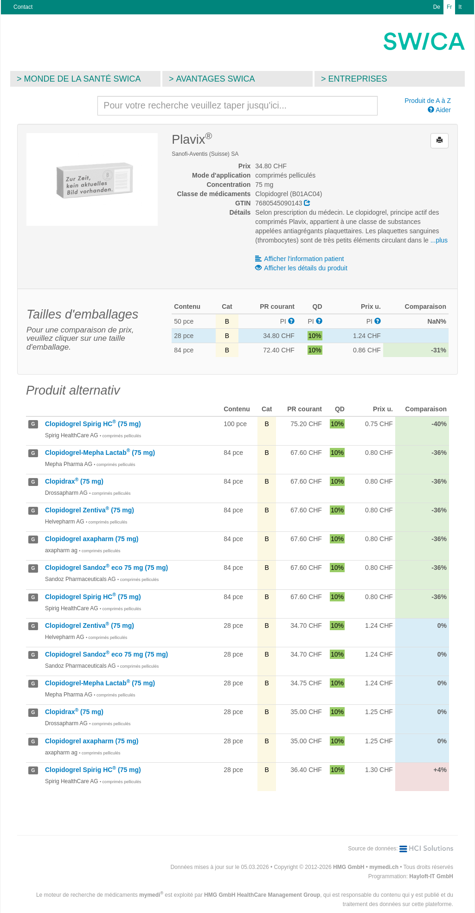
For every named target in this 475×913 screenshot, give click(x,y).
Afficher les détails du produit (301, 268)
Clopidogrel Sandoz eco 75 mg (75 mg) (106, 567)
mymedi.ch (383, 867)
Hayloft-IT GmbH (431, 876)
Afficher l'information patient (299, 258)
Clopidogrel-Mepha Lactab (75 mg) (100, 452)
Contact (22, 7)
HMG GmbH (348, 867)
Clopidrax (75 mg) (74, 481)
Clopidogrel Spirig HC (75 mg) (93, 424)
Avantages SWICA (215, 78)
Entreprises (357, 78)
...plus (439, 240)
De (436, 7)
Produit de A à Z (427, 100)
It (460, 7)
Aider (439, 110)
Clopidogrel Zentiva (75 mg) (89, 510)
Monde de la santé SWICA (82, 78)
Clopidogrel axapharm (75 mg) (91, 539)
